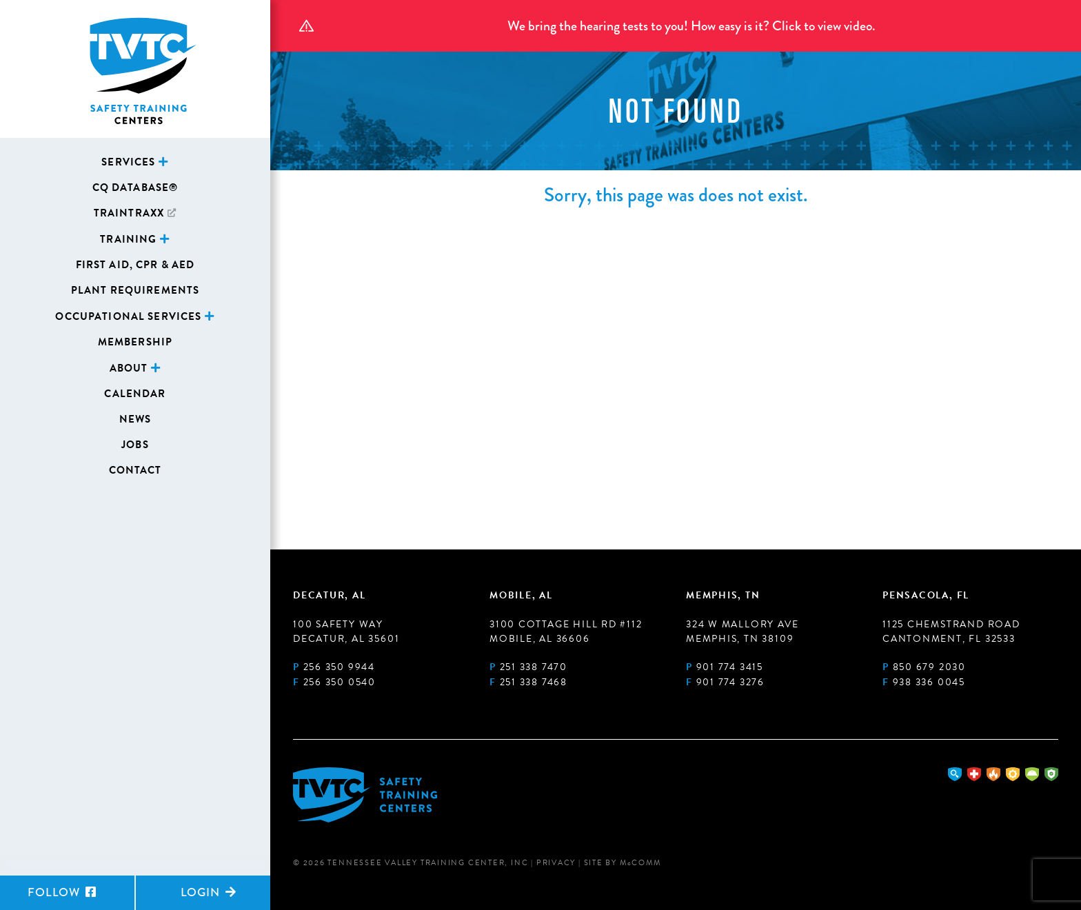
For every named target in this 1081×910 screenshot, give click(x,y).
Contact (135, 470)
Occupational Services (128, 316)
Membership (135, 342)
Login (208, 892)
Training (128, 239)
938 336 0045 (929, 682)
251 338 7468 (533, 682)
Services (128, 162)
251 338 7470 (533, 667)
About (129, 368)
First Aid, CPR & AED (135, 264)
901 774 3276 (730, 682)
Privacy (556, 863)
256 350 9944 (339, 667)
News (135, 419)
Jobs (135, 444)
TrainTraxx (129, 213)
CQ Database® (135, 187)
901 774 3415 (729, 667)
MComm (640, 863)
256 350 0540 (339, 682)
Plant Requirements (135, 290)
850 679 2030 (929, 667)
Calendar (134, 393)
